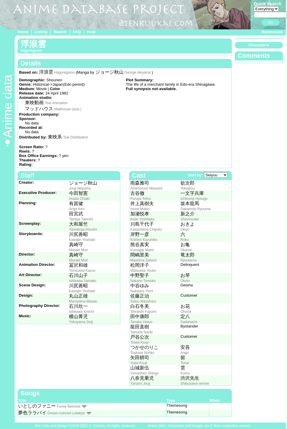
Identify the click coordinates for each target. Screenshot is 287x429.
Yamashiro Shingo (144, 373)
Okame (186, 250)
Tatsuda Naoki (141, 332)
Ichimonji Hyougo (193, 199)
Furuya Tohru (140, 199)
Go (270, 22)
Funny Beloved (68, 406)
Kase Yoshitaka (142, 219)
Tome (184, 363)
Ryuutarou (188, 260)
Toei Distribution (75, 137)
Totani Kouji (139, 342)
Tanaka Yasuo (141, 322)
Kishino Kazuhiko (143, 240)
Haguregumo (64, 72)
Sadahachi (188, 322)
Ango (184, 353)
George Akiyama (137, 72)
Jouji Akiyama (79, 188)
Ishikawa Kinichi (81, 312)
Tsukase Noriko (142, 353)
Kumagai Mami (142, 250)
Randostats (272, 32)
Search (60, 32)
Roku (184, 240)
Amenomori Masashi (146, 188)
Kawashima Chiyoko (146, 229)
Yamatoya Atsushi (83, 229)
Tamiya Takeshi (81, 219)
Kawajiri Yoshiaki (82, 240)
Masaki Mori (78, 250)
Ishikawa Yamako (82, 281)
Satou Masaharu (143, 301)
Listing (41, 32)
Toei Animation (56, 103)
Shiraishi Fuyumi (143, 312)
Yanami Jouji (140, 383)
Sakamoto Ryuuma (195, 209)
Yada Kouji (138, 363)
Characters (259, 45)
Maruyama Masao (83, 301)
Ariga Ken (77, 209)
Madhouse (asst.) (68, 109)
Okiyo (185, 229)
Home (23, 32)
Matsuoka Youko (143, 270)
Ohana (185, 312)
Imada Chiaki (79, 199)
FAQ (77, 32)
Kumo (185, 373)
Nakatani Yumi (141, 291)
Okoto (185, 281)
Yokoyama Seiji (81, 322)
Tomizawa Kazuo (82, 270)
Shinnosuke (189, 219)
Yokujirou (187, 188)
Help (91, 32)
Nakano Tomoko (143, 281)
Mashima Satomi (143, 260)
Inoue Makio (139, 209)
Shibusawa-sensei (194, 383)
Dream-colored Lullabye (66, 413)
